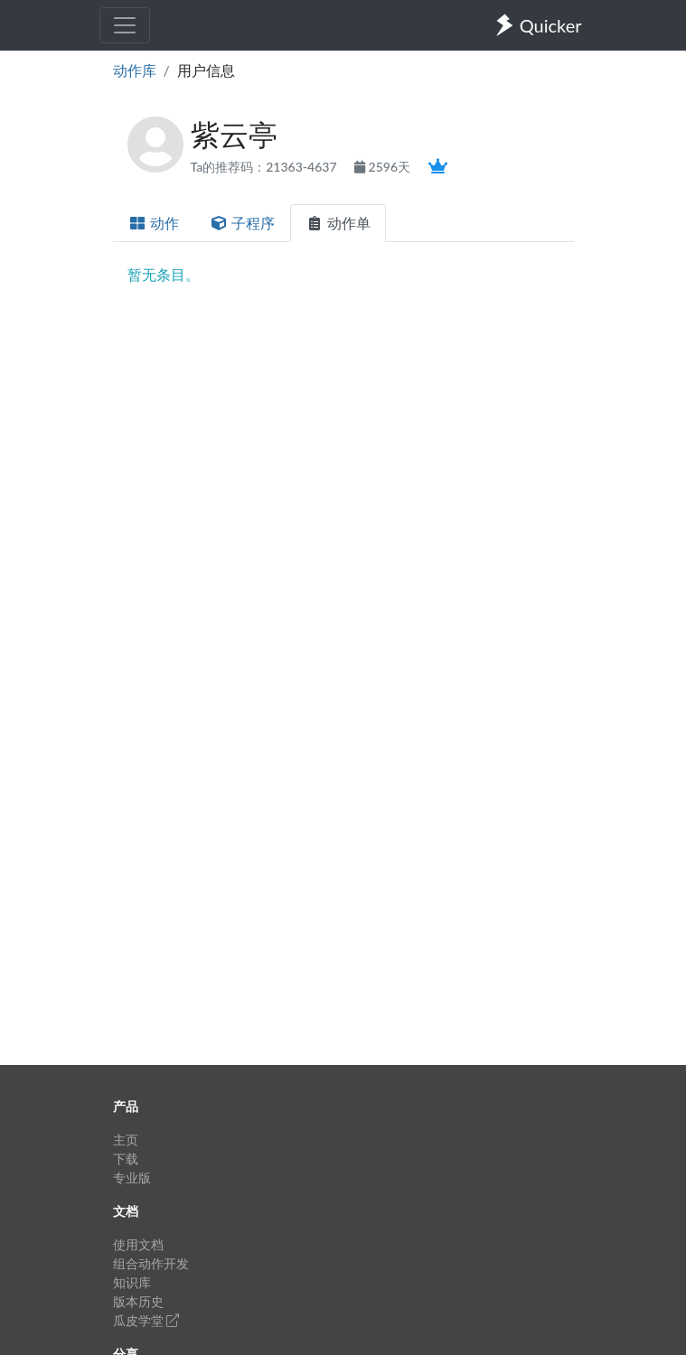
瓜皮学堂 (146, 1320)
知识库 (132, 1282)
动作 (153, 222)
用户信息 (206, 70)
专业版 (132, 1177)
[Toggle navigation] (124, 25)
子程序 (242, 222)
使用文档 (138, 1244)
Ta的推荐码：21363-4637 (266, 166)
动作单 (338, 222)
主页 (125, 1139)
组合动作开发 (151, 1263)
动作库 (134, 70)
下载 (125, 1158)
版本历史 (138, 1301)
